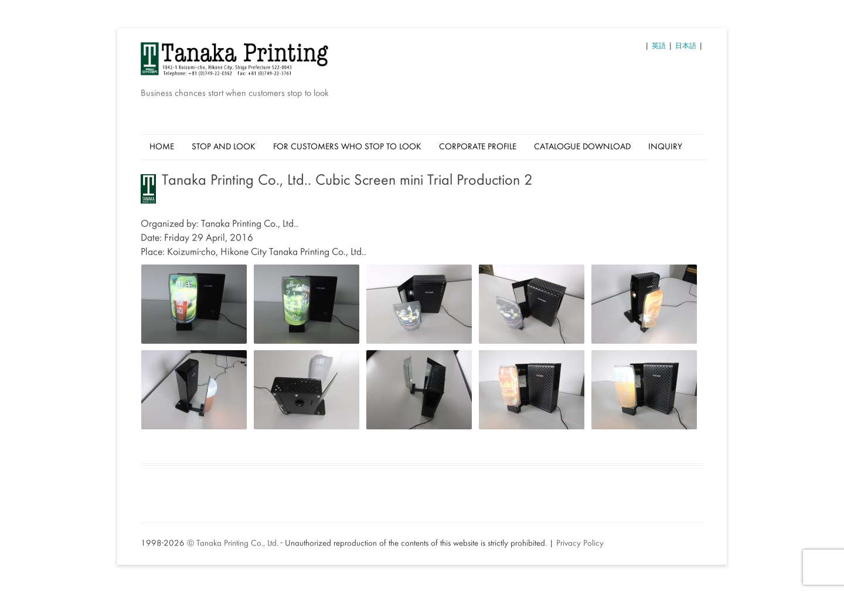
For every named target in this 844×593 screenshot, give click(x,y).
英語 (659, 46)
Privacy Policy (580, 543)
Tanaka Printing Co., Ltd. (237, 543)
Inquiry (665, 147)
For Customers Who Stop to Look (347, 147)
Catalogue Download (582, 147)
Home (161, 147)
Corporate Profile (477, 147)
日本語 (685, 46)
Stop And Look (224, 147)
